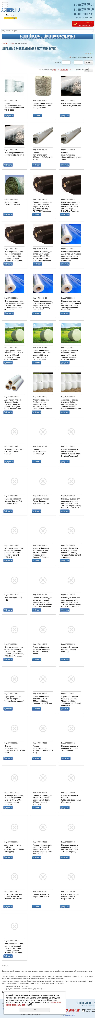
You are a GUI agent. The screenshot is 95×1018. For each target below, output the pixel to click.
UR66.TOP (73, 1010)
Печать (90, 53)
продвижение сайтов (72, 1011)
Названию (64, 70)
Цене (54, 70)
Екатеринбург (10, 18)
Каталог (11, 44)
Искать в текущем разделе (82, 57)
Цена (57, 62)
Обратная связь (69, 1015)
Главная (5, 44)
